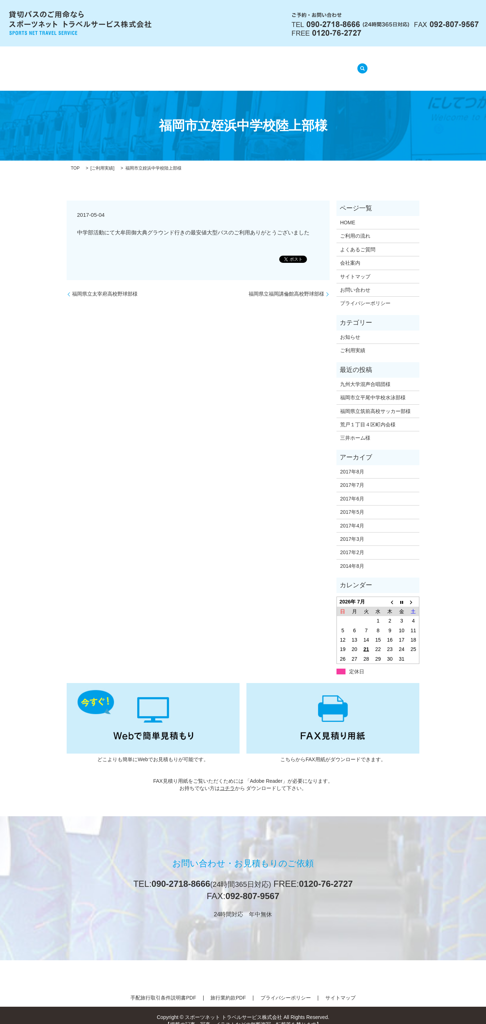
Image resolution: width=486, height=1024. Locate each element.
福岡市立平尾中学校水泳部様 (373, 388)
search (360, 64)
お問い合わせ (355, 281)
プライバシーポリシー (365, 294)
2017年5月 (352, 503)
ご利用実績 (102, 159)
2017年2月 (352, 543)
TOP (75, 159)
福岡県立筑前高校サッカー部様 (375, 402)
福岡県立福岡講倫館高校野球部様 (286, 285)
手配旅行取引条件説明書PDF (163, 989)
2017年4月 (352, 516)
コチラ (227, 779)
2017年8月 (352, 463)
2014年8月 (352, 557)
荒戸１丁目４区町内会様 (368, 415)
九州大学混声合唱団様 (365, 375)
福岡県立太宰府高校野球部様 (105, 285)
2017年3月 (352, 530)
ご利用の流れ (205, 65)
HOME (129, 65)
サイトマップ (355, 267)
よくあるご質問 (257, 65)
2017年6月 (352, 490)
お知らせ (350, 328)
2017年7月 (352, 476)
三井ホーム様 (355, 429)
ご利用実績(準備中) (316, 65)
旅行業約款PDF (228, 989)
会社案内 (163, 65)
